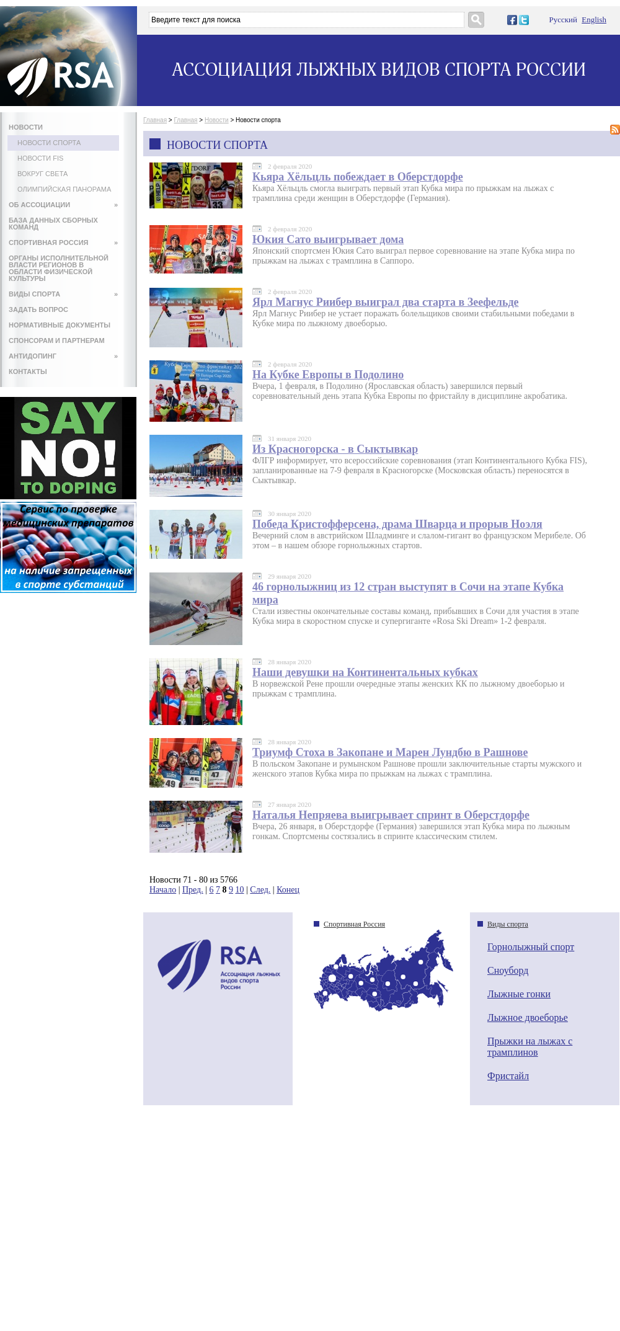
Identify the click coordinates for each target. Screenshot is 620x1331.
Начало (162, 889)
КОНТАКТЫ (28, 371)
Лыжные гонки (519, 994)
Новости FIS (40, 158)
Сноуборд (507, 970)
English (594, 19)
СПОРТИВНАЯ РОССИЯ (63, 242)
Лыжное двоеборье (527, 1017)
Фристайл (508, 1076)
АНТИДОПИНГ (63, 356)
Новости (217, 120)
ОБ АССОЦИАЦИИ (63, 204)
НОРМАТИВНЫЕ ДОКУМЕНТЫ (59, 325)
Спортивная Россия (354, 924)
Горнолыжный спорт (530, 946)
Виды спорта (507, 924)
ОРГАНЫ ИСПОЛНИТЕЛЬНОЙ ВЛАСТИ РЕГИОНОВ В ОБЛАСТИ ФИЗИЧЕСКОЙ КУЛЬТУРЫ (58, 268)
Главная (155, 120)
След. (260, 889)
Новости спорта (49, 142)
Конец (288, 889)
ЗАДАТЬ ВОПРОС (38, 309)
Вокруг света (42, 173)
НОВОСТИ (26, 127)
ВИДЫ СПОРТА (63, 294)
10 (240, 889)
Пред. (192, 889)
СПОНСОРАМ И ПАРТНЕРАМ (57, 340)
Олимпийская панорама (64, 189)
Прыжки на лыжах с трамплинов (529, 1046)
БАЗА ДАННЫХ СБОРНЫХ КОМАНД (53, 223)
